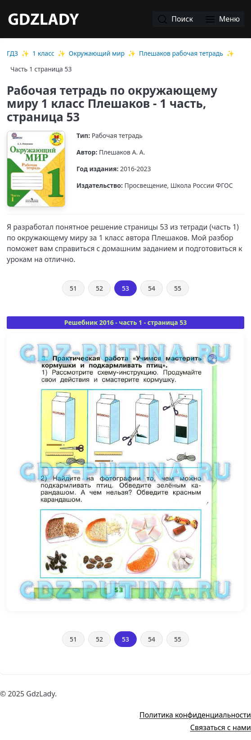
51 (73, 288)
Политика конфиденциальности (195, 715)
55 (177, 288)
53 (125, 288)
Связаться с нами (220, 727)
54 (151, 288)
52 (99, 288)
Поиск (175, 19)
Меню (222, 19)
